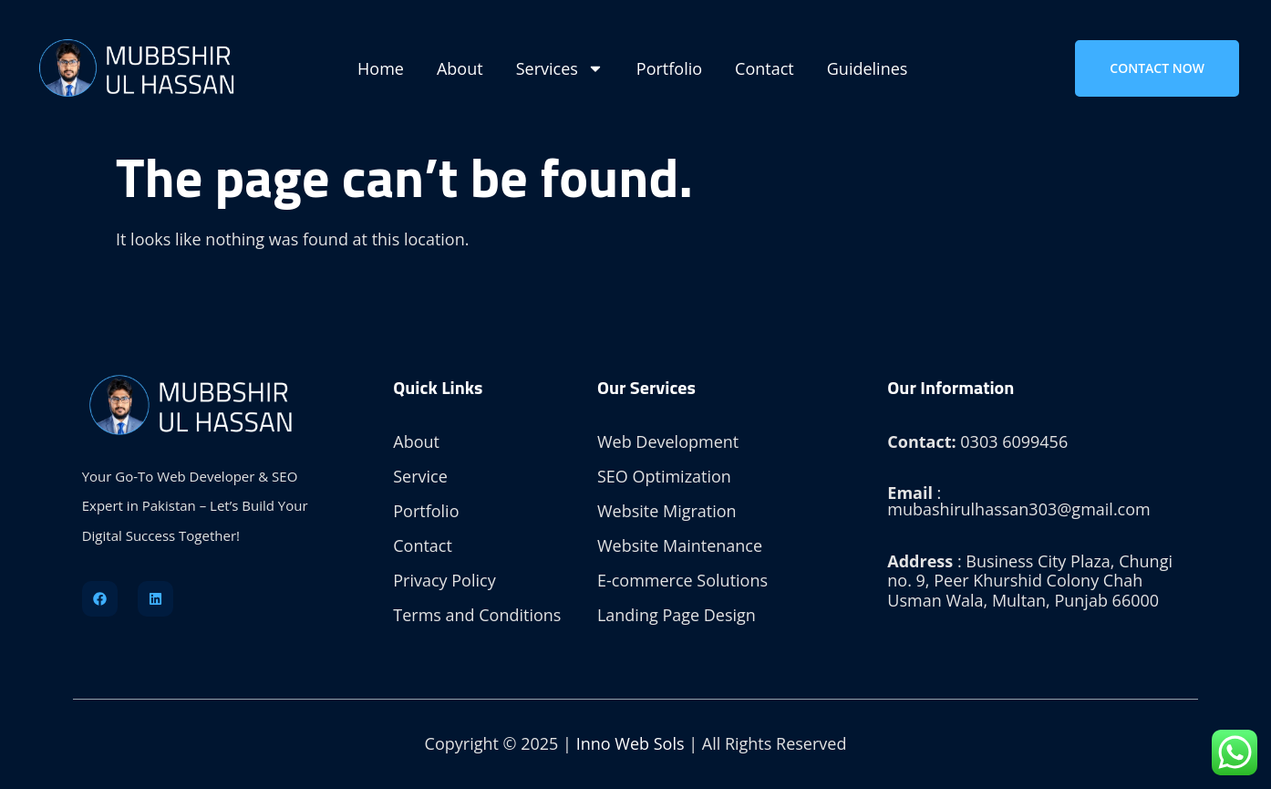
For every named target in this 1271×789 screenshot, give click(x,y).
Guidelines (867, 68)
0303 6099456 (977, 441)
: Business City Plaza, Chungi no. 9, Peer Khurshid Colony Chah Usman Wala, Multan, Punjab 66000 (1030, 580)
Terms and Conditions (477, 615)
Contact (764, 68)
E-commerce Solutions (682, 580)
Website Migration (667, 511)
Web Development (668, 441)
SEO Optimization (664, 476)
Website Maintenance (679, 545)
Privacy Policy (444, 580)
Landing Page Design (676, 615)
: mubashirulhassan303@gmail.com (1018, 501)
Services (560, 68)
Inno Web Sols (630, 743)
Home (380, 68)
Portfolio (669, 68)
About (460, 68)
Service (420, 476)
